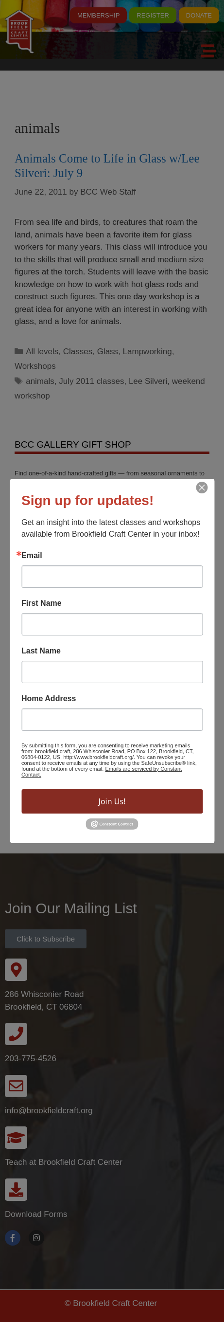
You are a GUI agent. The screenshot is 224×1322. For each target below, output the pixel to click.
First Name (41, 603)
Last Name (41, 651)
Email (31, 556)
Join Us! (112, 801)
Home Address (48, 699)
